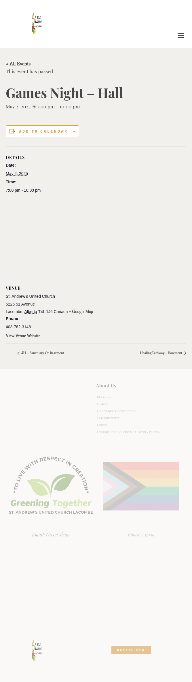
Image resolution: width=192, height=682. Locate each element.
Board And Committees (116, 411)
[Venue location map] (96, 239)
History (102, 404)
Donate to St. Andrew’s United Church (128, 431)
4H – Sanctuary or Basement (42, 353)
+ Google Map (81, 311)
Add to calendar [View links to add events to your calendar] (43, 131)
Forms (102, 425)
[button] (181, 35)
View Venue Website (23, 336)
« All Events (18, 64)
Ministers (104, 397)
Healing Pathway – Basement (161, 353)
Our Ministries (108, 418)
